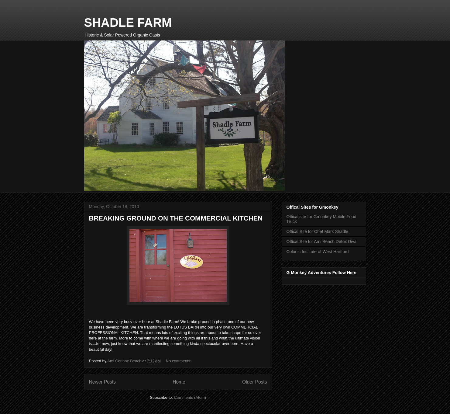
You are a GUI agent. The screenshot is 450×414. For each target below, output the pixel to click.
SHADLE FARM (128, 22)
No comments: (179, 361)
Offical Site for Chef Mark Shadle (318, 231)
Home (179, 381)
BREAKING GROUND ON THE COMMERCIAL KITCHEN (176, 218)
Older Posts (254, 381)
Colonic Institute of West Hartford (318, 251)
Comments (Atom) (190, 397)
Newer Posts (102, 381)
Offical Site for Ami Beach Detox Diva (322, 241)
